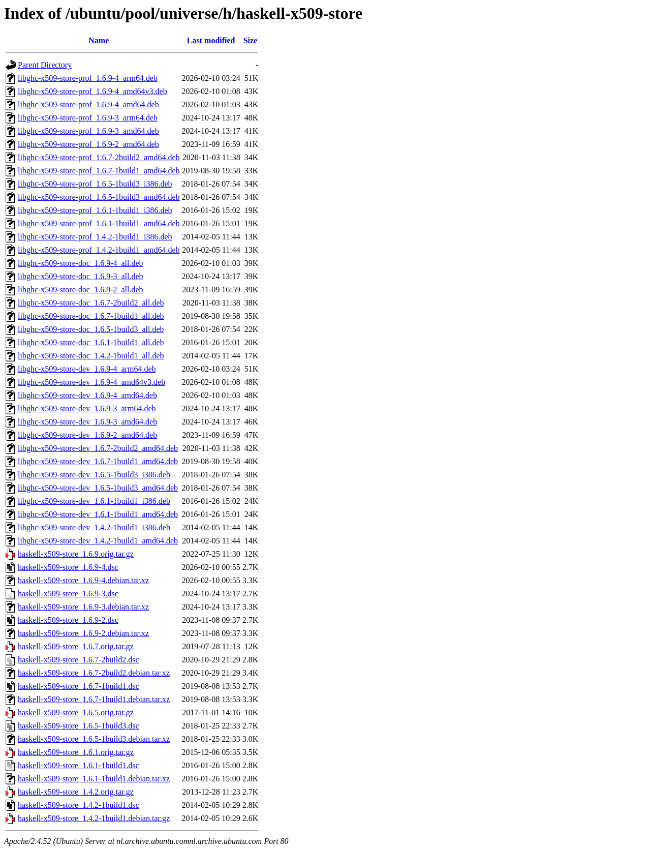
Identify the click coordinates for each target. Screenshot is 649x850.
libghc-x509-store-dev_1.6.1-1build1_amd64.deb (98, 514)
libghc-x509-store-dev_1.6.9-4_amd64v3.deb (91, 382)
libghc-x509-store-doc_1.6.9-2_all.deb (80, 289)
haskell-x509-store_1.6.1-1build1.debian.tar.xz (94, 778)
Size (250, 40)
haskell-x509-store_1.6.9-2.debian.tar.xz (83, 633)
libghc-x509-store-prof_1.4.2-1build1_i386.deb (95, 236)
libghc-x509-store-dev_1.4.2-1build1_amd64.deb (98, 540)
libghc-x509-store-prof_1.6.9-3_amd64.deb (88, 131)
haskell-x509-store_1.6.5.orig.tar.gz (76, 712)
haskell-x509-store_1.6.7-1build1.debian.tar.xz (94, 699)
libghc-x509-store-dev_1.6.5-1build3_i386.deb (94, 474)
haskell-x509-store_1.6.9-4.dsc (68, 567)
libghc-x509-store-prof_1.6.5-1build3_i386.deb (95, 183)
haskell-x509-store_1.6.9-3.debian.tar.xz (83, 606)
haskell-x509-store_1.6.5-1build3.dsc (78, 725)
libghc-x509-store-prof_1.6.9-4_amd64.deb (88, 104)
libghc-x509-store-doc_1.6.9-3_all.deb (80, 276)
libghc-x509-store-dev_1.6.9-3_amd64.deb (87, 421)
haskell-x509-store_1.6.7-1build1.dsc (78, 686)
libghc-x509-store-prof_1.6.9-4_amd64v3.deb (92, 91)
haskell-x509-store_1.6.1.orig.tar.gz (76, 752)
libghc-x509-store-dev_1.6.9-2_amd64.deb (87, 435)
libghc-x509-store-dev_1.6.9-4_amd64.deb (87, 395)
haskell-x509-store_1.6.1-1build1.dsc (78, 765)
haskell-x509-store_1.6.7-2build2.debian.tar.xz (94, 673)
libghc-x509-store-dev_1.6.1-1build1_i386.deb (94, 501)
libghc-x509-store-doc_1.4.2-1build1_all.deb (91, 355)
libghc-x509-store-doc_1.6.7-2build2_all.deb (91, 302)
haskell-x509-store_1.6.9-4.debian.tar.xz (83, 580)
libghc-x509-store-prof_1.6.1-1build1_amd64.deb (99, 223)
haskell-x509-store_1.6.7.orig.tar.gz (76, 646)
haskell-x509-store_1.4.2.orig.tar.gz (76, 791)
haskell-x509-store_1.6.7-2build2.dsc (78, 659)
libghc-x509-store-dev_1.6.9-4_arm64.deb (87, 369)
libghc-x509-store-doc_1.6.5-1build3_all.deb (91, 329)
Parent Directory (45, 64)
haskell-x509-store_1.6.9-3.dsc (68, 593)
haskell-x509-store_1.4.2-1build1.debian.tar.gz (94, 818)
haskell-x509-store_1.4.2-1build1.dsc (78, 805)
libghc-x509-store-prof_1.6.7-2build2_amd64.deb (99, 157)
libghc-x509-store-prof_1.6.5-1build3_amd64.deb (99, 197)
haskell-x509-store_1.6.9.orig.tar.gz (76, 554)
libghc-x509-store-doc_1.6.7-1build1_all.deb (91, 316)
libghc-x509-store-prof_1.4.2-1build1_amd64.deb (99, 250)
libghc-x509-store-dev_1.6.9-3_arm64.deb (87, 408)
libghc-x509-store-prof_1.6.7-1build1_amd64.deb (99, 170)
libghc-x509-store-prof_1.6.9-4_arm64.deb (88, 78)
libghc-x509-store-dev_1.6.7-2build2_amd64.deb (98, 448)
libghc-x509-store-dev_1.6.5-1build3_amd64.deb (98, 487)
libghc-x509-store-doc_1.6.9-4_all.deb (80, 263)
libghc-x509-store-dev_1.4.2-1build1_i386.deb (94, 527)
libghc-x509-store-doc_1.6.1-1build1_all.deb (91, 342)
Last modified (211, 40)
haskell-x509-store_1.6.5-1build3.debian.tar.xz (94, 739)
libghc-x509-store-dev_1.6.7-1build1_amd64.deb (98, 461)
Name (98, 40)
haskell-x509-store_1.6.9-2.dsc (68, 620)
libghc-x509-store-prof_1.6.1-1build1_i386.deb (95, 210)
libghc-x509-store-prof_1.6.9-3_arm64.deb (88, 117)
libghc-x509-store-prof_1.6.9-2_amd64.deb (88, 144)
